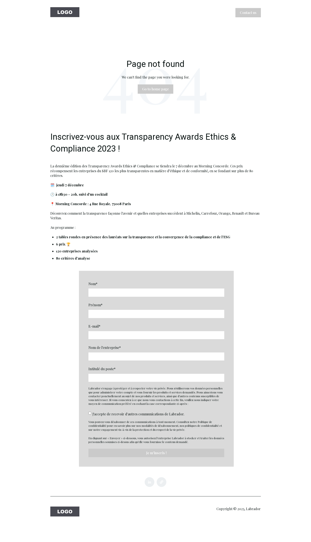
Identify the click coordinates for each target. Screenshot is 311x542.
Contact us (248, 12)
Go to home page (155, 89)
